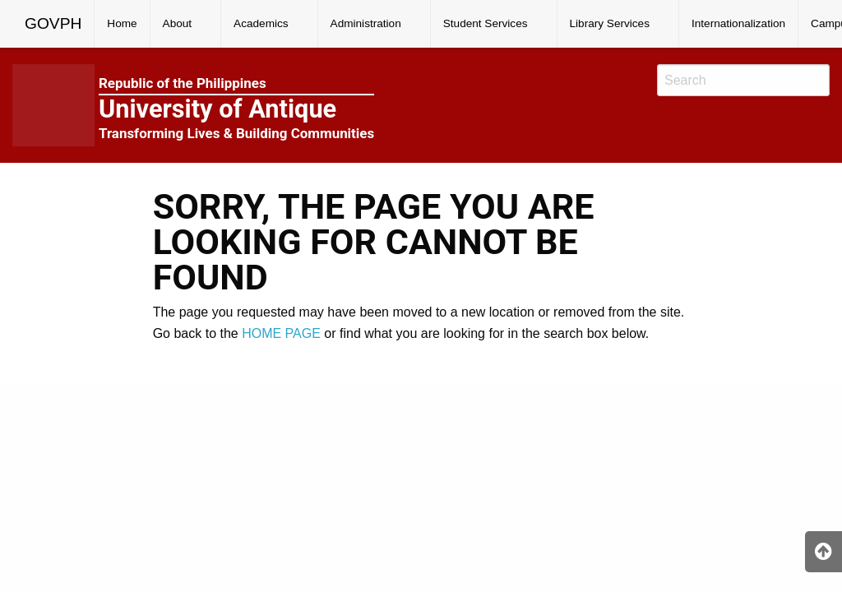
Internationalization (738, 23)
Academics (261, 23)
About (177, 23)
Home (121, 23)
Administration (366, 23)
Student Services (485, 23)
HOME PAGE (281, 333)
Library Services (610, 23)
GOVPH (53, 23)
